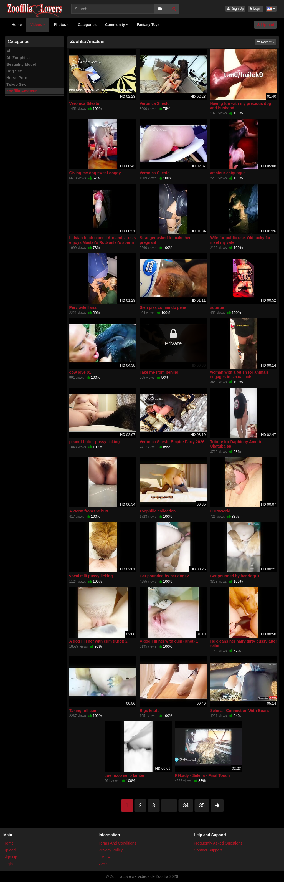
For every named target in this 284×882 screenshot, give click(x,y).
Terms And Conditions (117, 843)
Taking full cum (83, 710)
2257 (102, 864)
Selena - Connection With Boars (239, 710)
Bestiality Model (21, 64)
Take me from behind (159, 372)
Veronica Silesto (84, 103)
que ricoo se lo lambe (124, 775)
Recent (266, 41)
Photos (61, 24)
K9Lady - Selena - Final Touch (202, 775)
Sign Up (235, 9)
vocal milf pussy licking (91, 576)
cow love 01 (80, 372)
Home (17, 24)
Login (256, 9)
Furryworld (220, 511)
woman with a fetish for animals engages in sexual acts (239, 374)
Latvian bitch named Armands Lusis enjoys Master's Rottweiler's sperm (102, 240)
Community (116, 24)
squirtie (217, 307)
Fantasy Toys (148, 24)
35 (202, 805)
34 (186, 805)
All (8, 51)
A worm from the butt (88, 511)
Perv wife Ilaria (83, 307)
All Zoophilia (18, 57)
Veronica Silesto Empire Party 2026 (172, 441)
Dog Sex (14, 71)
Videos (37, 24)
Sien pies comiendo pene (163, 307)
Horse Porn (16, 77)
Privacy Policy (110, 850)
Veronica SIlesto (155, 103)
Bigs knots (150, 710)
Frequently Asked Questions (218, 843)
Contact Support (208, 850)
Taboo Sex (16, 84)
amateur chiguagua (227, 173)
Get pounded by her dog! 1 (234, 576)
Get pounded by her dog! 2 (164, 576)
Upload (265, 24)
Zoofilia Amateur (21, 91)
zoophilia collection (158, 511)
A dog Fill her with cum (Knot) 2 (98, 641)
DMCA (104, 857)
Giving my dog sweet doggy (95, 173)
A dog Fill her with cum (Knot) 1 (169, 641)
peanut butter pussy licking (94, 441)
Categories (87, 24)
